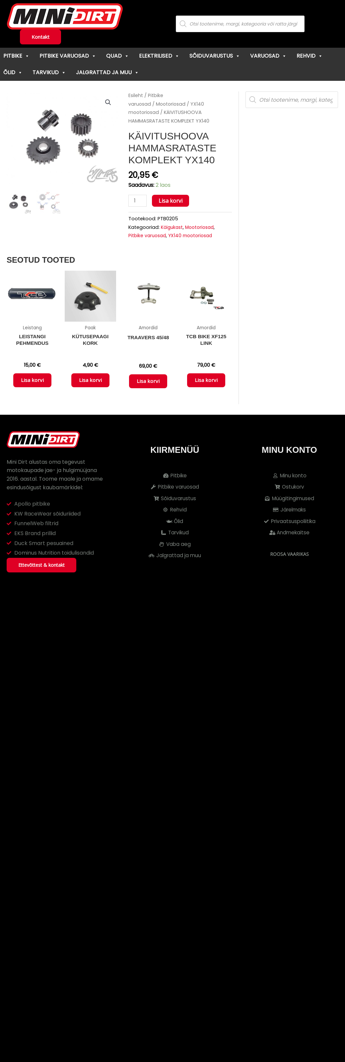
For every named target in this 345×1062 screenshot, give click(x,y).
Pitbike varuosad (67, 56)
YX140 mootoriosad (194, 236)
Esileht (136, 95)
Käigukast (172, 227)
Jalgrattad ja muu (107, 72)
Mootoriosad (172, 104)
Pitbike (16, 56)
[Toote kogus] (138, 201)
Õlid (13, 72)
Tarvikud (49, 72)
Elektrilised (159, 56)
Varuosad (268, 56)
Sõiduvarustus (214, 56)
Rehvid (310, 56)
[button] (108, 103)
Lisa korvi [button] (32, 382)
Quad (117, 56)
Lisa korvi (171, 200)
